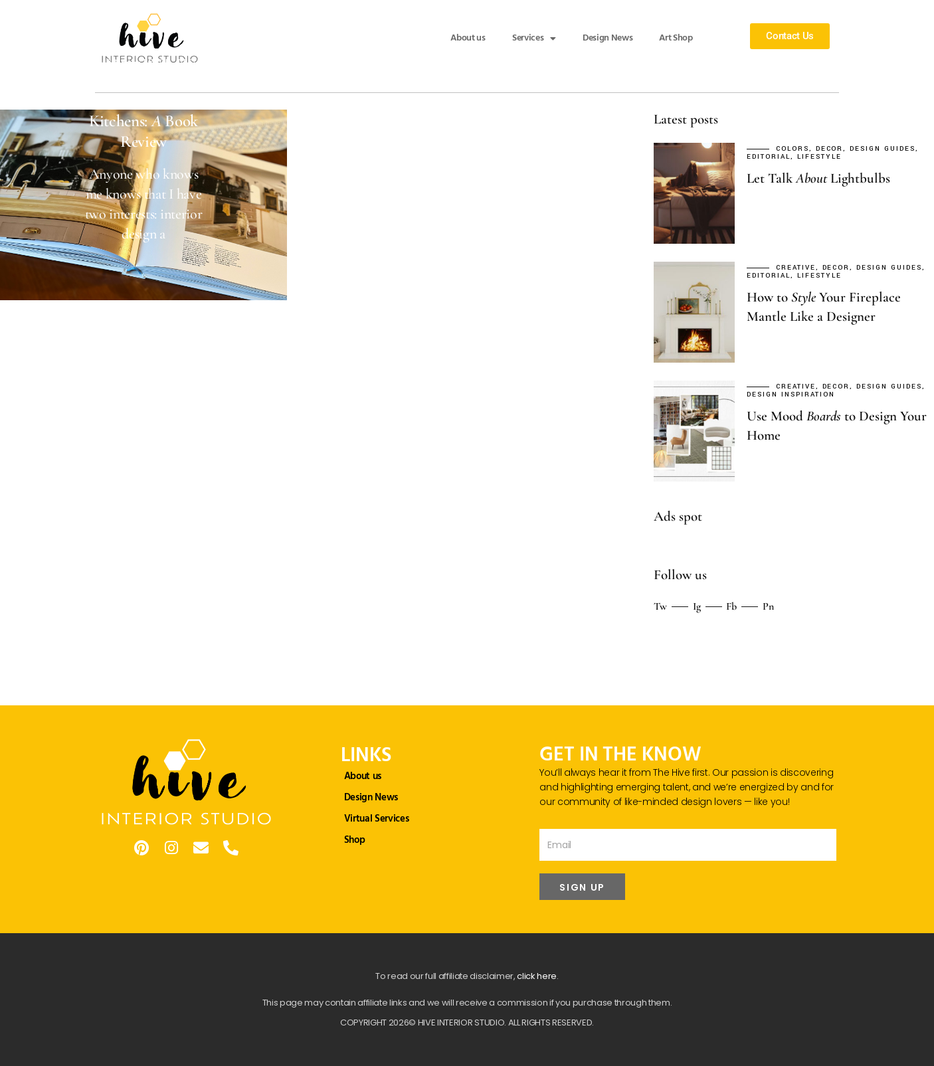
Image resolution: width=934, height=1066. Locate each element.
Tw (660, 606)
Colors (792, 149)
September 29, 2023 (72, 62)
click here (537, 976)
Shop (354, 840)
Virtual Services (376, 819)
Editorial (48, 70)
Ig (697, 606)
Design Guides (211, 62)
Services (534, 38)
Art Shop (675, 38)
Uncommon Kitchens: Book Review (143, 121)
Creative (796, 268)
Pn (768, 606)
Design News (607, 38)
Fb (731, 606)
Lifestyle (819, 157)
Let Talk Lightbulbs (818, 178)
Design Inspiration (791, 395)
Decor (157, 62)
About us (467, 38)
